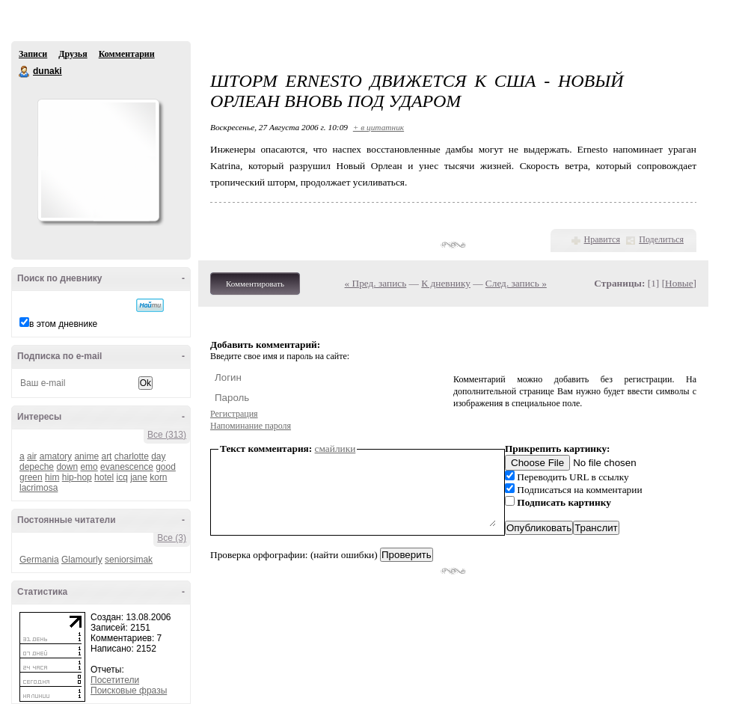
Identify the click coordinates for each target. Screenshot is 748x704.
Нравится (602, 239)
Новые (679, 283)
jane (138, 477)
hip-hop (77, 477)
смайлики (335, 448)
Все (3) (171, 538)
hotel (104, 477)
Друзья (72, 54)
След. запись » (516, 283)
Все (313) (166, 434)
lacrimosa (38, 488)
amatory (56, 456)
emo (88, 467)
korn (158, 477)
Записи (33, 54)
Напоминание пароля (250, 425)
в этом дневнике (63, 324)
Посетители (115, 680)
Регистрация (234, 413)
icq (121, 477)
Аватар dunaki (98, 160)
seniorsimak (129, 559)
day (158, 456)
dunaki (25, 72)
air (32, 456)
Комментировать (255, 283)
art (106, 456)
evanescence (126, 467)
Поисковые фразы (129, 690)
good (166, 467)
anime (86, 456)
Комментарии (127, 54)
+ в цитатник (378, 127)
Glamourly (81, 559)
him (52, 477)
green (31, 477)
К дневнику (445, 283)
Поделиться (661, 239)
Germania (39, 559)
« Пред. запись (376, 283)
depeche (36, 467)
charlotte (131, 456)
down (67, 467)
